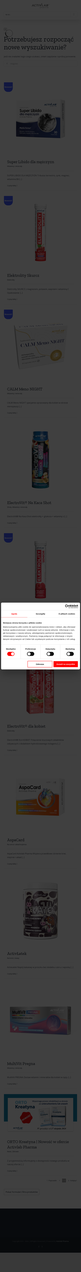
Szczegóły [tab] (40, 614)
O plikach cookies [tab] (67, 614)
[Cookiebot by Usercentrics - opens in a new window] (67, 606)
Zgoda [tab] (14, 614)
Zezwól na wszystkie (65, 664)
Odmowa (40, 664)
